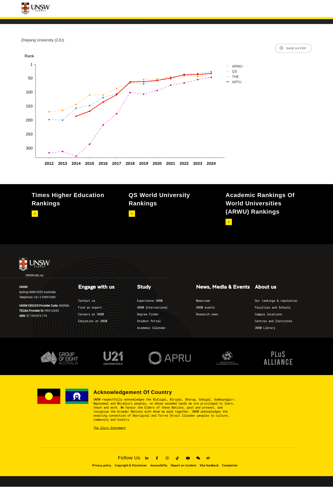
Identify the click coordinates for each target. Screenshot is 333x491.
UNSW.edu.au (34, 271)
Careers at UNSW (91, 318)
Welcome (35, 23)
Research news (207, 318)
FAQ (239, 23)
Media (181, 23)
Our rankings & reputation (276, 305)
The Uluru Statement (109, 432)
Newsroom (203, 305)
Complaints (230, 469)
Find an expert (90, 312)
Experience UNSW (149, 305)
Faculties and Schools (273, 312)
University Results (102, 23)
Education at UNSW (92, 325)
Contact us (86, 305)
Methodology (211, 23)
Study (144, 291)
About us (265, 291)
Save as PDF (296, 52)
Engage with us (96, 291)
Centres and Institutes (273, 325)
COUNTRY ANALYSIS (147, 23)
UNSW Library (265, 332)
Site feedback (209, 469)
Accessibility (158, 469)
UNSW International (152, 312)
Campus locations (268, 318)
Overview (64, 23)
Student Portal (149, 325)
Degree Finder (148, 318)
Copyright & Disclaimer (131, 469)
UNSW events (205, 312)
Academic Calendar (151, 332)
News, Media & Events (223, 291)
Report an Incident (183, 469)
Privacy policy (101, 469)
